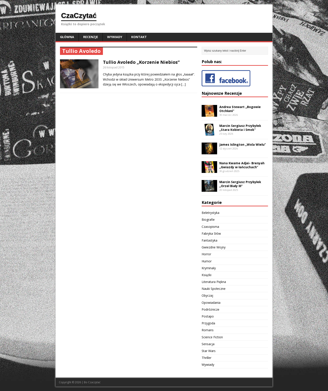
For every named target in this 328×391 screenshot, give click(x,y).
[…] (183, 84)
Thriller (206, 358)
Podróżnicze (210, 309)
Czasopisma (210, 227)
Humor (207, 261)
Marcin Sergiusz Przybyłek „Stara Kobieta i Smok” (240, 128)
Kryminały (209, 268)
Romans (208, 330)
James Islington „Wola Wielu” (242, 144)
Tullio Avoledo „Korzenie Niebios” (141, 62)
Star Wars (209, 351)
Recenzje (90, 37)
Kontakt (139, 37)
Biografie (208, 219)
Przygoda (208, 323)
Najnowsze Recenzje (222, 93)
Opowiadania (211, 302)
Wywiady (114, 37)
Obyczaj (207, 295)
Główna (67, 37)
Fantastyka (209, 240)
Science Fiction (212, 337)
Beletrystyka (210, 213)
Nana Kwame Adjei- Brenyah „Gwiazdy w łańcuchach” (241, 165)
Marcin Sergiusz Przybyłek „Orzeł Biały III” (240, 184)
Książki (206, 275)
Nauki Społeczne (214, 288)
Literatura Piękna (214, 282)
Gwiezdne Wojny (214, 247)
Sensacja (208, 344)
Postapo (208, 316)
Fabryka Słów (211, 233)
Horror (206, 254)
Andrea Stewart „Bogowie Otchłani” (240, 109)
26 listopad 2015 (113, 67)
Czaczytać (94, 382)
